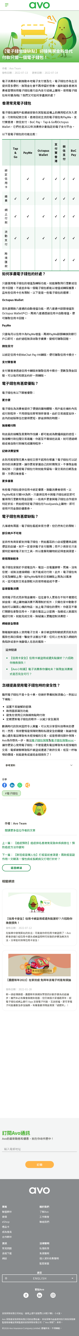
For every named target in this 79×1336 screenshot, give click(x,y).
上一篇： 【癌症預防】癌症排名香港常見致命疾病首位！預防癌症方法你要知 (38, 845)
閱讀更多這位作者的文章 (20, 830)
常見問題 (7, 1248)
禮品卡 (5, 1226)
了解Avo (44, 1211)
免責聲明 (44, 1253)
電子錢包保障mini (62, 740)
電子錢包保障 (40, 740)
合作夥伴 (7, 1237)
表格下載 (7, 1253)
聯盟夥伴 (7, 1211)
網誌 (4, 1258)
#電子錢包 (11, 793)
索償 (4, 1216)
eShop (6, 1221)
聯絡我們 (44, 1221)
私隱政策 (44, 1248)
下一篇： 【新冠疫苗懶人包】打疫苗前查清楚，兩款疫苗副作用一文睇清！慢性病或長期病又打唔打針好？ (38, 857)
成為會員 (7, 1232)
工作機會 (44, 1216)
